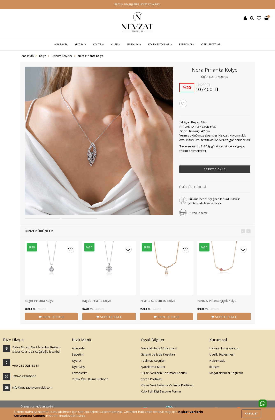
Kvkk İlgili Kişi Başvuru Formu (161, 391)
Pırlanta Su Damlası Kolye (157, 300)
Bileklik (134, 44)
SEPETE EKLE (215, 169)
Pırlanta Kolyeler (62, 56)
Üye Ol (77, 360)
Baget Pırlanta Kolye (39, 300)
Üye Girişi (78, 367)
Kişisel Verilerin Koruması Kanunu (164, 373)
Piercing (186, 44)
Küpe (115, 44)
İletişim (214, 367)
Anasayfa (61, 44)
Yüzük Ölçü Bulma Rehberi (90, 379)
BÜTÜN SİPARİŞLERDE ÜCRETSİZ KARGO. (138, 4)
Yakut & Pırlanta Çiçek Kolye (216, 300)
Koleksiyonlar (160, 44)
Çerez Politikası (151, 379)
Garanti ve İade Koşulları (158, 354)
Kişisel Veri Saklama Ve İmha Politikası (167, 385)
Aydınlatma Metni (153, 367)
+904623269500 (24, 376)
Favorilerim (79, 373)
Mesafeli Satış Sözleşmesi (159, 348)
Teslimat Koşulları (153, 360)
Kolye (98, 44)
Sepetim (78, 354)
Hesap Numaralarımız (224, 348)
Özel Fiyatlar (211, 44)
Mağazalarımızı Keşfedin (226, 373)
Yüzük (80, 44)
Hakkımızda (217, 360)
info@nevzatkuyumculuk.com (32, 387)
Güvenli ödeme (198, 213)
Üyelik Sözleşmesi (221, 354)
